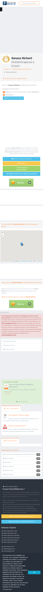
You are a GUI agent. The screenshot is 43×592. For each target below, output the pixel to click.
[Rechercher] (29, 3)
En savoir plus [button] (7, 589)
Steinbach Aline (8, 470)
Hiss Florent (7, 462)
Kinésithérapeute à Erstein (21, 69)
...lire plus (7, 394)
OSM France (39, 261)
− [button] (2, 235)
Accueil (6, 69)
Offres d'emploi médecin (10, 486)
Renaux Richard (8, 474)
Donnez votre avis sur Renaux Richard (15, 78)
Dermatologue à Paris (8, 551)
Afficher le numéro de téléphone (13, 98)
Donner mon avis (8, 349)
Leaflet (13, 261)
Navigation (22, 163)
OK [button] (34, 572)
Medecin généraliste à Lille (9, 533)
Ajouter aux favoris (9, 345)
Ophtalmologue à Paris (8, 548)
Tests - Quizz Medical (11, 408)
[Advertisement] (21, 32)
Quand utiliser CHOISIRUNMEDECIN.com (21, 521)
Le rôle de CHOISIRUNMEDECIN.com (21, 516)
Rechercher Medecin (9, 341)
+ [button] (2, 232)
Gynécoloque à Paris (8, 546)
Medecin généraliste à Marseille (10, 535)
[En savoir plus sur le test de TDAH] (5, 416)
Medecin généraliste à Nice (9, 542)
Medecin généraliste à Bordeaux (11, 537)
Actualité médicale (10, 441)
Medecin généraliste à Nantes (10, 540)
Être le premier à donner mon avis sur (18, 297)
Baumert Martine (8, 458)
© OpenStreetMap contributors (26, 261)
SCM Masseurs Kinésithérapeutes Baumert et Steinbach (19, 454)
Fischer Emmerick (8, 466)
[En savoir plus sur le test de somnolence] (5, 426)
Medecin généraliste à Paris (9, 531)
